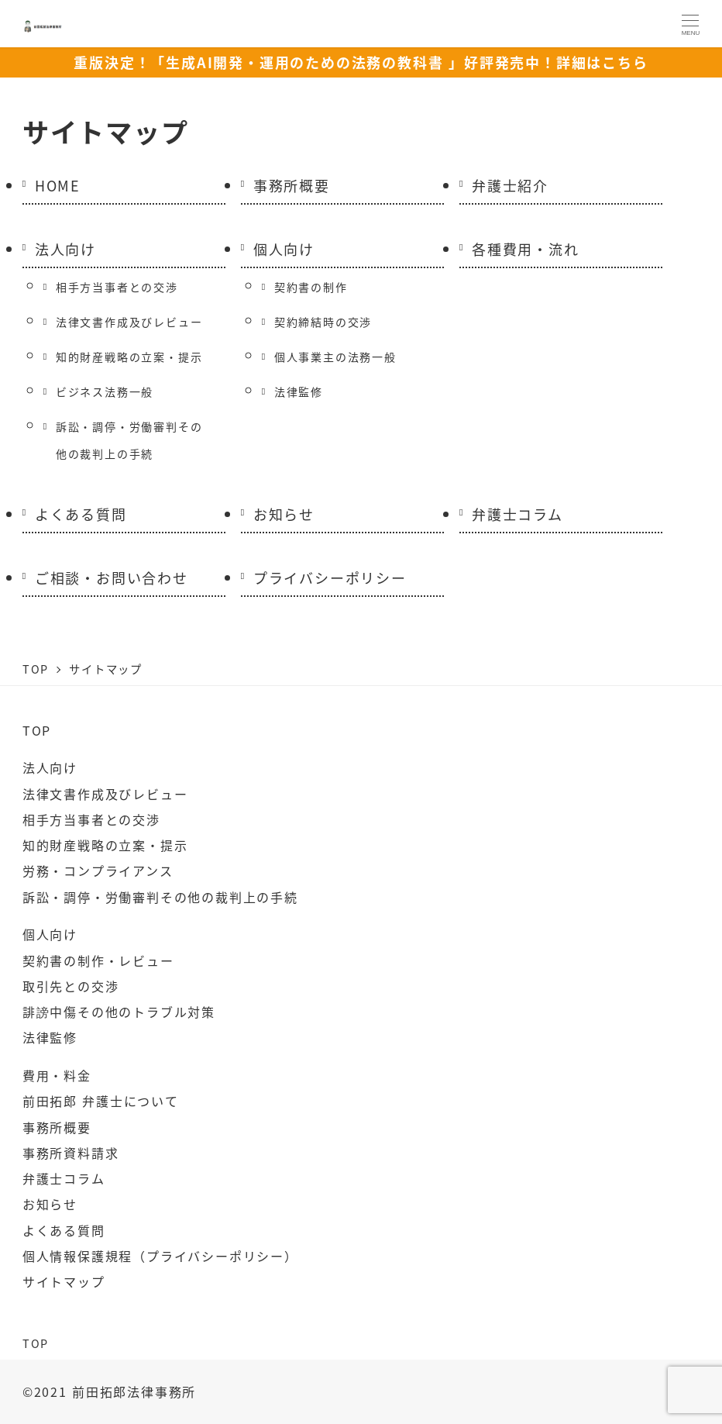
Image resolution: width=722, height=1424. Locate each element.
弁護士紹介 (510, 185)
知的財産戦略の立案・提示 (129, 356)
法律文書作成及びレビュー (129, 321)
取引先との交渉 (70, 986)
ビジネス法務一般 (104, 391)
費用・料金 (56, 1075)
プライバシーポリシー (330, 577)
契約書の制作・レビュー (98, 960)
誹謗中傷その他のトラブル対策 (118, 1011)
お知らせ (284, 514)
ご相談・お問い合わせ (111, 577)
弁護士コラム (517, 514)
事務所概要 (291, 185)
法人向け (65, 249)
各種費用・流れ (525, 249)
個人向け (284, 249)
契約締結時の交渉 (323, 321)
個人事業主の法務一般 (335, 356)
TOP (36, 730)
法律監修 (298, 391)
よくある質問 (81, 514)
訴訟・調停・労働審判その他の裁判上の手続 (129, 440)
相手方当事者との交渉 (117, 287)
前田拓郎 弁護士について (100, 1100)
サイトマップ (63, 1281)
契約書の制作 (311, 287)
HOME (58, 185)
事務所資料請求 (70, 1152)
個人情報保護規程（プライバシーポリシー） (160, 1255)
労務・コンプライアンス (98, 870)
